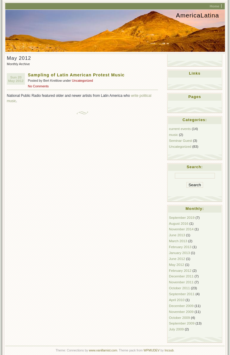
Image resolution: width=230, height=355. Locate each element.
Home (214, 6)
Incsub (169, 350)
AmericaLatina (197, 15)
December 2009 (181, 306)
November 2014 (181, 229)
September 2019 (181, 217)
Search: (195, 167)
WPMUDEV (151, 350)
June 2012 (177, 259)
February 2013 (180, 247)
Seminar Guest (180, 140)
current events (180, 129)
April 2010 (177, 300)
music (173, 134)
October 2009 (179, 317)
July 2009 (176, 329)
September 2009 (181, 323)
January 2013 (179, 253)
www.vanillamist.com (103, 350)
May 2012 (176, 264)
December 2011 (181, 276)
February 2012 (180, 270)
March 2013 (178, 241)
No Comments (38, 86)
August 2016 (178, 223)
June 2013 (177, 235)
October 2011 (179, 288)
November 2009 (181, 312)
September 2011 (181, 294)
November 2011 (181, 282)
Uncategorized (82, 80)
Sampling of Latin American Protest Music (76, 75)
